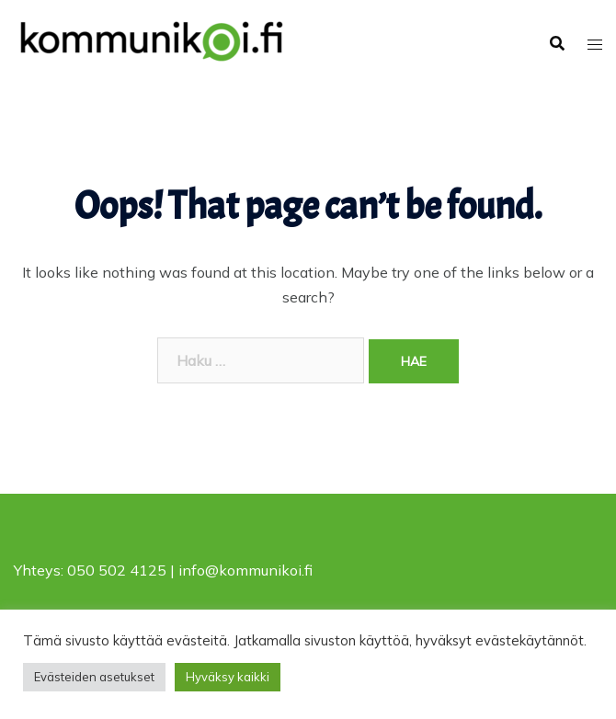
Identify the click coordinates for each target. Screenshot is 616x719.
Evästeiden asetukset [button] (94, 676)
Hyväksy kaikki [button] (227, 676)
